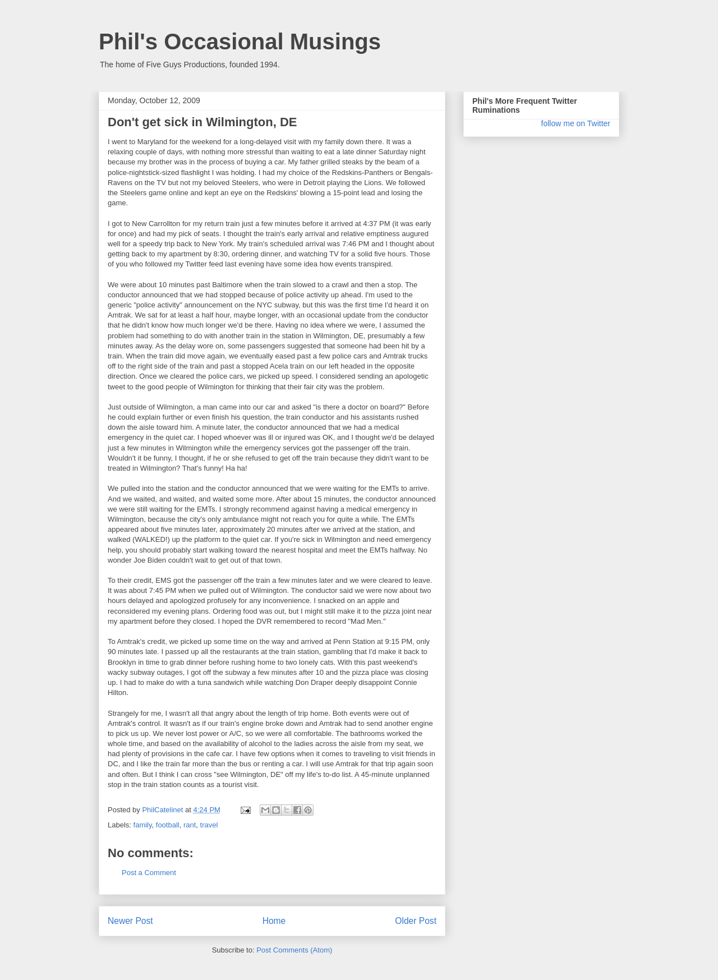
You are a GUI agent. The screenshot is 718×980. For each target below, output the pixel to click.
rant (189, 825)
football (168, 825)
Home (274, 921)
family (143, 825)
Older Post (415, 921)
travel (209, 825)
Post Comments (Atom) (294, 950)
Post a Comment (149, 872)
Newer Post (130, 921)
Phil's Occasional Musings (240, 41)
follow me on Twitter (575, 123)
